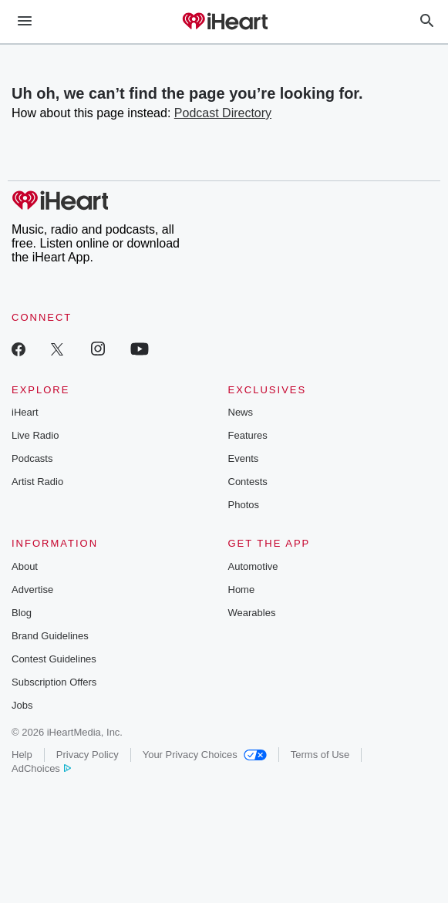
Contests (248, 481)
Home (241, 589)
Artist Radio (37, 481)
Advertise (32, 589)
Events (243, 458)
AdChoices (41, 768)
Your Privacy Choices (205, 754)
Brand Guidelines (50, 636)
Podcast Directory (222, 113)
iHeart (25, 412)
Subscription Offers (54, 682)
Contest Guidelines (54, 659)
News (241, 412)
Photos (243, 504)
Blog (22, 612)
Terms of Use (320, 754)
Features (248, 435)
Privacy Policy (87, 754)
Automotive (253, 566)
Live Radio (35, 435)
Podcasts (32, 458)
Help (22, 754)
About (25, 566)
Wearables (252, 612)
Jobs (22, 705)
